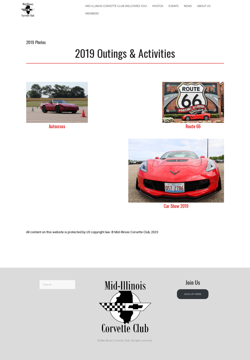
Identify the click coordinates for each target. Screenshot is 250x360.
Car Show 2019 (176, 206)
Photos (157, 6)
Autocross (57, 126)
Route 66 (193, 126)
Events (174, 6)
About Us (204, 6)
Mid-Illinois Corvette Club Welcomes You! (116, 6)
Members (92, 13)
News (188, 6)
